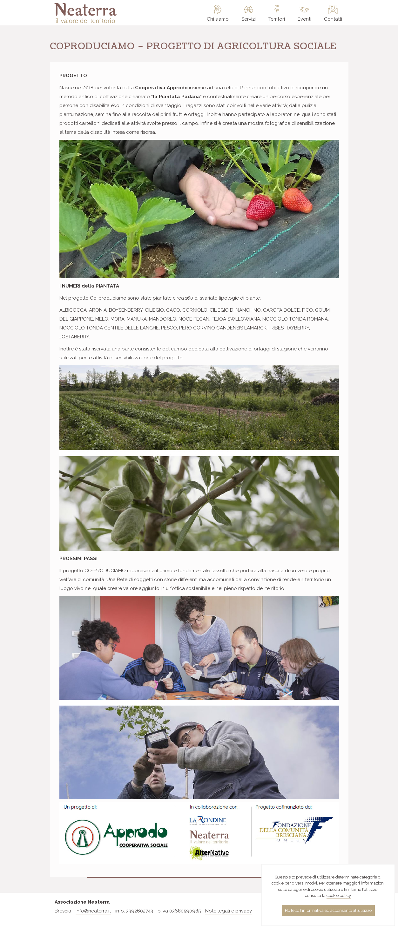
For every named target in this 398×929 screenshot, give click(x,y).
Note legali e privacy (228, 911)
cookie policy (339, 895)
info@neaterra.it (93, 911)
